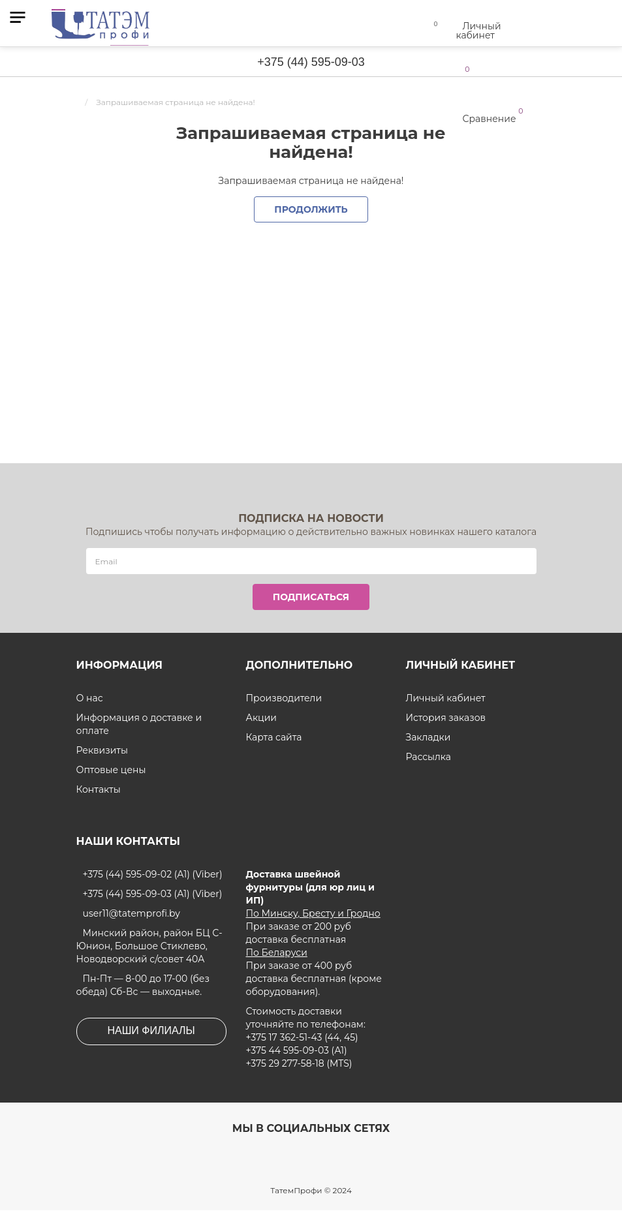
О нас (89, 698)
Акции (260, 718)
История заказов (445, 718)
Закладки (428, 737)
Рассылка (428, 757)
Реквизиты (101, 750)
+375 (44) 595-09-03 (311, 62)
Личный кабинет (445, 698)
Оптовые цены (110, 770)
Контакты (98, 789)
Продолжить (311, 209)
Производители (283, 698)
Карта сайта (274, 737)
